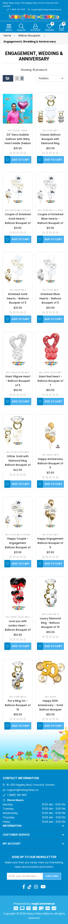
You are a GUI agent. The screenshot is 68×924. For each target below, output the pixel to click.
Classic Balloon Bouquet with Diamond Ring (50, 139)
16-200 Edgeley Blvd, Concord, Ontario (31, 785)
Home (7, 35)
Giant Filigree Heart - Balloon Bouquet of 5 (17, 381)
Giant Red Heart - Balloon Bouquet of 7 (50, 381)
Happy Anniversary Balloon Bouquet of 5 (50, 463)
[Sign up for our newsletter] (25, 876)
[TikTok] (29, 887)
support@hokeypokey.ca (22, 790)
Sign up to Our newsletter (34, 857)
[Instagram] (36, 887)
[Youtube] (43, 887)
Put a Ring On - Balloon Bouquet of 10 (18, 705)
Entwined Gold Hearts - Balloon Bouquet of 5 (18, 298)
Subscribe (52, 876)
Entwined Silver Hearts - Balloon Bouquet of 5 (50, 298)
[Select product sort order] (51, 78)
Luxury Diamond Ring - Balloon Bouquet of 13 (50, 623)
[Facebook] (24, 887)
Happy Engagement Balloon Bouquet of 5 (50, 543)
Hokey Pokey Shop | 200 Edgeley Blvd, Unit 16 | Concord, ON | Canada (30, 4)
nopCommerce (43, 904)
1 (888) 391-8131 (16, 795)
